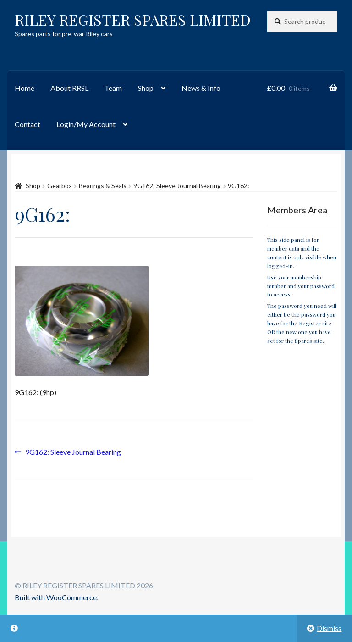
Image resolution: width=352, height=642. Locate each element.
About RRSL (69, 88)
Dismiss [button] (329, 628)
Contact (27, 124)
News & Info (201, 88)
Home (24, 88)
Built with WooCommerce (56, 597)
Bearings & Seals (102, 186)
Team (113, 88)
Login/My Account (86, 124)
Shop (146, 88)
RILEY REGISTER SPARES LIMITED (133, 19)
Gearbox (59, 186)
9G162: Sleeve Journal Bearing (177, 186)
